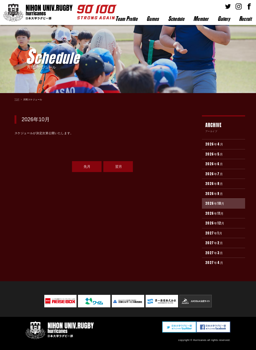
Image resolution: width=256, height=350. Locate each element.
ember (201, 19)
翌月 (118, 166)
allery (224, 19)
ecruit (245, 19)
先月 (87, 166)
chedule (176, 19)
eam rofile (126, 19)
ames (153, 19)
